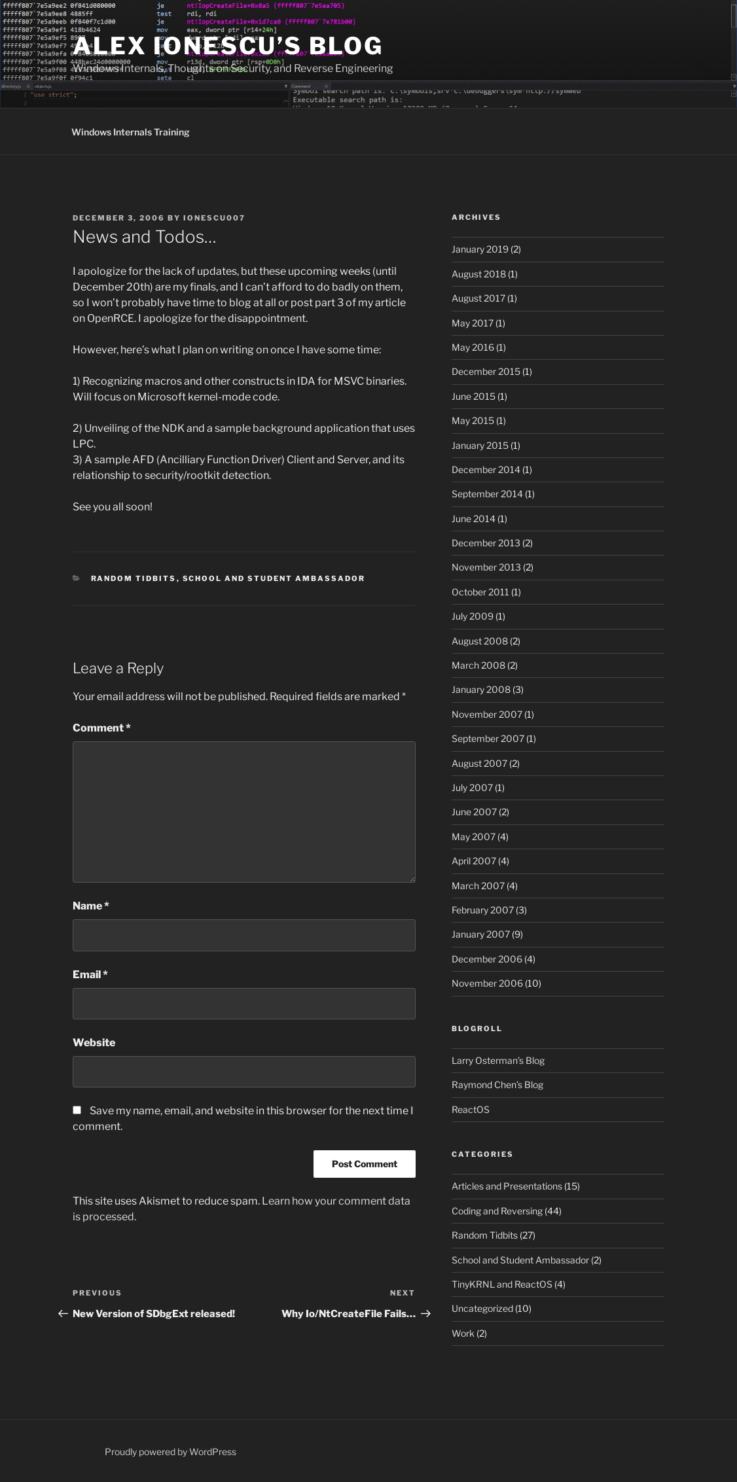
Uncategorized (482, 1308)
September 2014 (487, 493)
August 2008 (480, 640)
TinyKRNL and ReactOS (502, 1284)
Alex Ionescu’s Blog (228, 45)
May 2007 (473, 836)
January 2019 (480, 249)
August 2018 (479, 273)
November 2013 (486, 567)
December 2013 (486, 542)
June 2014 (473, 518)
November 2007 (487, 714)
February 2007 (483, 909)
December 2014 (486, 469)
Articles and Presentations (507, 1185)
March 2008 (478, 665)
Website (94, 1042)
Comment (102, 728)
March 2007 (478, 885)
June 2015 (473, 396)
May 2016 (473, 347)
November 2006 (487, 983)
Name (91, 906)
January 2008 (481, 689)
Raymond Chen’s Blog (497, 1084)
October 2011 (480, 591)
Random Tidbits (134, 578)
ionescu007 (214, 217)
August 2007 (479, 763)
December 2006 (487, 958)
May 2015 (473, 420)
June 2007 (474, 811)
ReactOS (471, 1109)
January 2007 (481, 934)
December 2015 (486, 371)
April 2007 (474, 860)
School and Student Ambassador (274, 578)
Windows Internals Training (130, 131)
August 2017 (478, 298)
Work (463, 1333)
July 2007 (472, 787)
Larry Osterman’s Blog (498, 1060)
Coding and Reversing (497, 1210)
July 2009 (473, 616)
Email (90, 974)
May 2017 (473, 322)
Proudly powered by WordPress (170, 1451)
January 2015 (480, 445)
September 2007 (488, 738)
